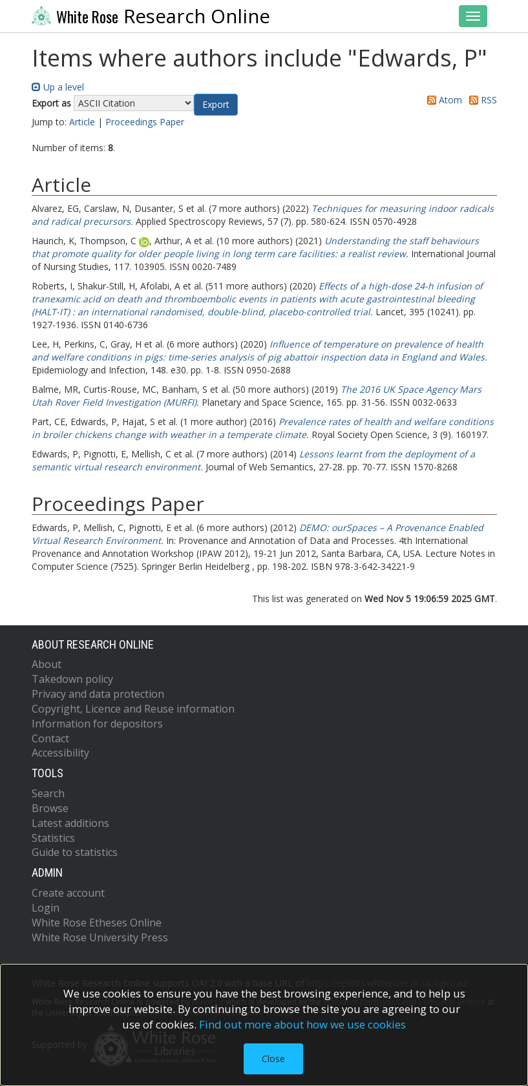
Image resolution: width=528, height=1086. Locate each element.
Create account (68, 893)
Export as (51, 103)
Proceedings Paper (144, 122)
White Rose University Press (100, 937)
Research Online (151, 16)
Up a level (58, 87)
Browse (50, 808)
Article (82, 122)
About (46, 664)
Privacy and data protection (98, 694)
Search (48, 793)
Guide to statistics (75, 852)
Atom (442, 100)
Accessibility (60, 753)
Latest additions (70, 823)
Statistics (53, 838)
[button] (216, 105)
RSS (481, 100)
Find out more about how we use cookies (302, 1024)
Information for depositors (97, 723)
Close (273, 1058)
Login (45, 908)
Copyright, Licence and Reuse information (133, 709)
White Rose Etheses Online (97, 922)
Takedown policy (72, 679)
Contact (50, 738)
